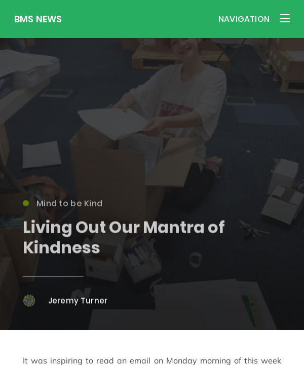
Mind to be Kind (62, 206)
